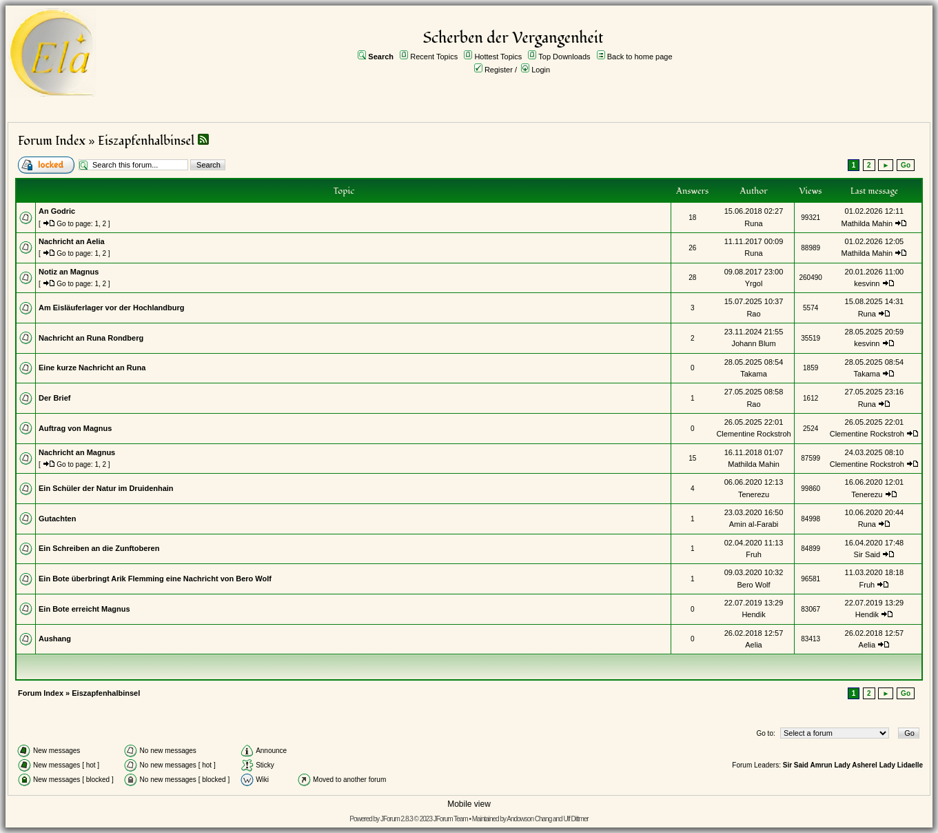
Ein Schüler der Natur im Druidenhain (106, 488)
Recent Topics (434, 56)
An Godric (57, 211)
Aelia (753, 645)
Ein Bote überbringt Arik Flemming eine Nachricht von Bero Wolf (155, 578)
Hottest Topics (498, 56)
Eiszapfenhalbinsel (146, 141)
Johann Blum (753, 343)
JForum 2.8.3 (396, 819)
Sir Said (867, 554)
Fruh (754, 554)
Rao (753, 314)
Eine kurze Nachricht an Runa (92, 367)
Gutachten (57, 518)
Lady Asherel (855, 765)
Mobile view (469, 804)
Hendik (753, 614)
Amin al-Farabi (754, 524)
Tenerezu (753, 494)
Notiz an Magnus (69, 272)
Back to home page (640, 56)
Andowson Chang (529, 819)
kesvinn (866, 283)
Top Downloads (564, 56)
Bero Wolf (753, 585)
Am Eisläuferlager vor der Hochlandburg (112, 307)
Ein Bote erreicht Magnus (84, 609)
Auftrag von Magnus (75, 428)
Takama (753, 374)
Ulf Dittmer (575, 819)
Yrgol (754, 283)
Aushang (55, 638)
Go (905, 165)
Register (499, 70)
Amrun (821, 765)
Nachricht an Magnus (77, 452)
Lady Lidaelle (901, 765)
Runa (753, 223)
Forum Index (51, 141)
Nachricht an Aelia (72, 241)
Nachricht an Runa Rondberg (91, 338)
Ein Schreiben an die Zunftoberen (99, 548)
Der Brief (54, 398)
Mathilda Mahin (867, 223)
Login (540, 70)
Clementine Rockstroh (753, 434)
